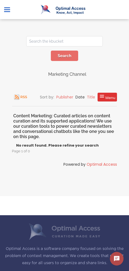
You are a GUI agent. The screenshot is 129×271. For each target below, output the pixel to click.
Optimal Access (102, 164)
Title (91, 97)
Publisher (64, 97)
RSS (23, 97)
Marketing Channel (67, 74)
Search (64, 55)
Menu (107, 97)
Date (80, 97)
